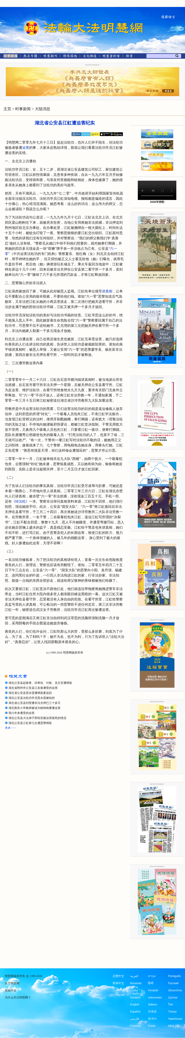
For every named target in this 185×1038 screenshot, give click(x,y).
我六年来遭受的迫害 (21, 713)
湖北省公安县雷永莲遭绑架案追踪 (30, 692)
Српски (172, 997)
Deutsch (135, 997)
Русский (173, 983)
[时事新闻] (9, 56)
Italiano (152, 1004)
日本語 (152, 1011)
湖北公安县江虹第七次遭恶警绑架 (30, 723)
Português (174, 976)
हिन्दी (150, 983)
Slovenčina (175, 990)
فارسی (134, 1018)
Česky (134, 990)
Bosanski (136, 983)
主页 (7, 109)
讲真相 (107, 291)
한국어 (152, 1018)
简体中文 (118, 983)
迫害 (25, 148)
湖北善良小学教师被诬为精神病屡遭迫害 (34, 707)
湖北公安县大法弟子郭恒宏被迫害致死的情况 (37, 718)
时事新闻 (23, 109)
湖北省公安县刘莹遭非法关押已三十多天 (34, 702)
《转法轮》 (20, 501)
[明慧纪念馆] (111, 56)
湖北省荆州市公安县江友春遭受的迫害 (33, 687)
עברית (152, 976)
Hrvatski (153, 990)
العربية (134, 976)
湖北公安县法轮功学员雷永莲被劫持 (31, 697)
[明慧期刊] (50, 56)
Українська (175, 1018)
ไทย (170, 1004)
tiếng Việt (174, 1025)
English (135, 1004)
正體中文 (118, 976)
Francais (135, 1025)
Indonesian (155, 997)
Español (135, 1011)
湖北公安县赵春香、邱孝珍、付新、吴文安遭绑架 (40, 682)
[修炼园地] (70, 56)
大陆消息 (42, 109)
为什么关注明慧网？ (18, 997)
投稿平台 (10, 990)
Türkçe (172, 1011)
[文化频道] (90, 56)
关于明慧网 (12, 983)
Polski (152, 1025)
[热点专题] (30, 56)
